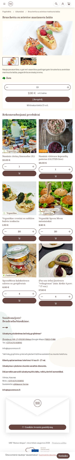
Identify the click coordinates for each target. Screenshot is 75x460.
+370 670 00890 (14, 343)
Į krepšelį (37, 99)
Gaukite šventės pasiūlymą (37, 427)
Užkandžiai (19, 12)
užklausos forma (20, 384)
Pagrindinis (6, 12)
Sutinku (63, 456)
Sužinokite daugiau (47, 455)
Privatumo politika (59, 443)
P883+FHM (50, 339)
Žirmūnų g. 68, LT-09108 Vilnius (16, 339)
